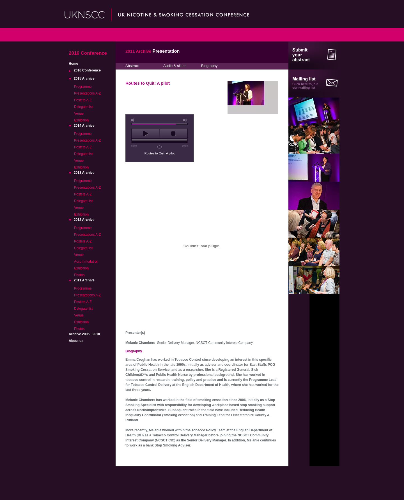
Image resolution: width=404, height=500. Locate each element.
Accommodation (86, 261)
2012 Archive (84, 220)
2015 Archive (84, 78)
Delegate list (83, 107)
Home (73, 64)
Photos (79, 275)
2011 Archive (84, 280)
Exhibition (81, 120)
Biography (209, 66)
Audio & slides (174, 66)
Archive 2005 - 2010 (84, 334)
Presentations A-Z (87, 93)
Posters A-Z (83, 100)
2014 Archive (84, 126)
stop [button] (173, 133)
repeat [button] (159, 146)
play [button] (145, 133)
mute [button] (133, 120)
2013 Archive (84, 173)
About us (76, 341)
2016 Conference (87, 70)
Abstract (132, 66)
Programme (83, 87)
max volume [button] (185, 120)
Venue (79, 113)
